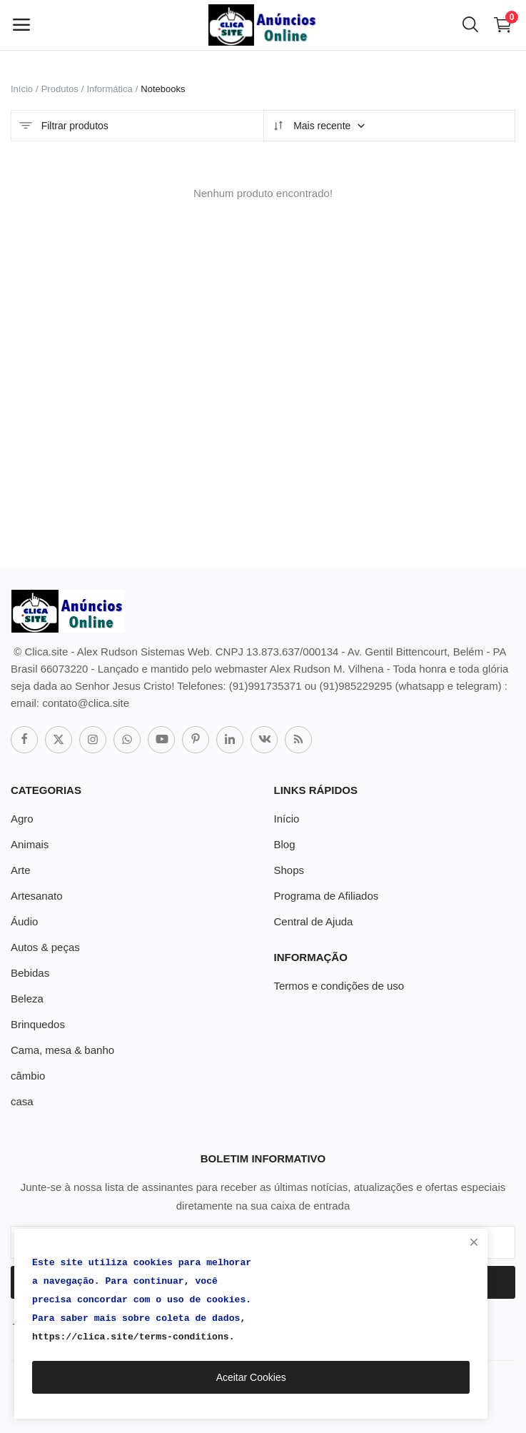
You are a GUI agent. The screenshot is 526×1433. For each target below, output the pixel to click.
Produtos (60, 89)
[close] (473, 1242)
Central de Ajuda (313, 921)
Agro (22, 819)
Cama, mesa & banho (62, 1050)
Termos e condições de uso (339, 986)
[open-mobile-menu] (21, 25)
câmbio (28, 1076)
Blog (284, 844)
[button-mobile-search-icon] (470, 25)
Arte (21, 870)
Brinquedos (38, 1024)
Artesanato (37, 896)
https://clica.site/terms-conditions (130, 1337)
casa (22, 1101)
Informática (109, 89)
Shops (289, 870)
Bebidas (30, 973)
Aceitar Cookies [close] (251, 1377)
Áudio (24, 921)
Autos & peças (45, 947)
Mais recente (319, 126)
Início (22, 89)
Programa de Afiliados (326, 896)
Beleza (27, 998)
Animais (30, 844)
